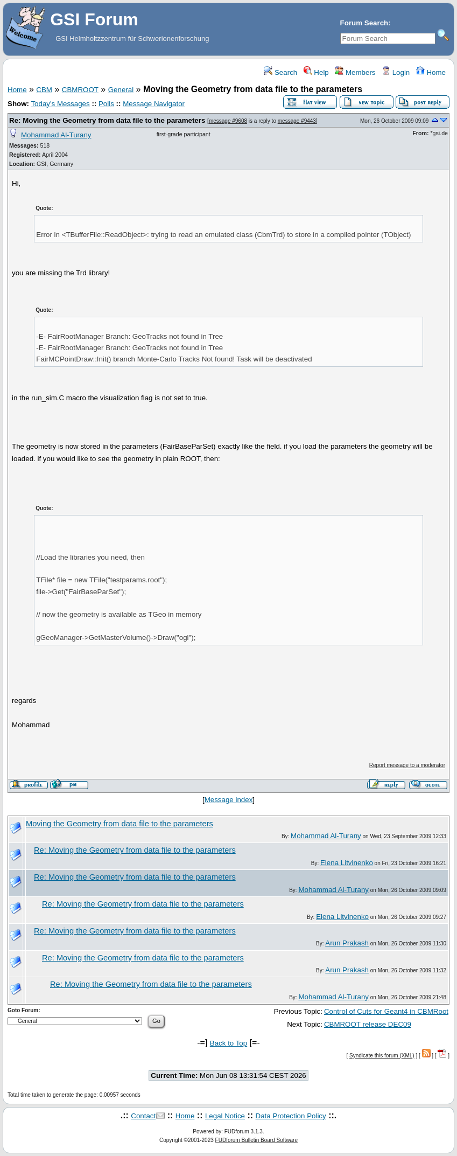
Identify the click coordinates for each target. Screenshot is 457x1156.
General (120, 90)
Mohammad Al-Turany (56, 135)
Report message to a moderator (407, 765)
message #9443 (297, 121)
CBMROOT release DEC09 (367, 1024)
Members (355, 72)
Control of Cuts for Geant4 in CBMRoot (386, 1011)
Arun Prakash (347, 943)
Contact (143, 1116)
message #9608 (228, 121)
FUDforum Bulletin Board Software (256, 1140)
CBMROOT (80, 90)
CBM (44, 90)
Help (316, 72)
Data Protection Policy (291, 1116)
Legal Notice (225, 1116)
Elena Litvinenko (346, 863)
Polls (106, 104)
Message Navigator (154, 104)
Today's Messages (60, 104)
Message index (229, 800)
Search (280, 72)
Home (431, 72)
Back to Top (228, 1043)
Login (396, 72)
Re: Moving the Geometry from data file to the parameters (107, 120)
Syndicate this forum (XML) (381, 1055)
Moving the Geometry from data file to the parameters (119, 823)
